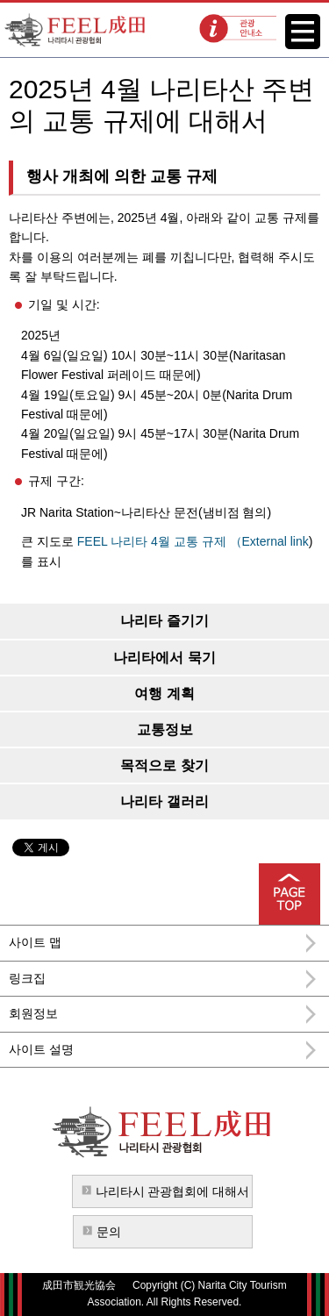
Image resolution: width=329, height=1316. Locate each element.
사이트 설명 (41, 1049)
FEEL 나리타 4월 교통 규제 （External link (193, 541)
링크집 (27, 978)
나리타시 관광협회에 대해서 (173, 1191)
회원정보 (33, 1013)
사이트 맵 (35, 942)
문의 (109, 1232)
